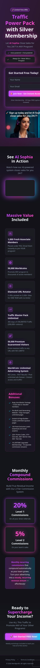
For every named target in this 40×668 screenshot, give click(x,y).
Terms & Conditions (27, 660)
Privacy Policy (10, 660)
